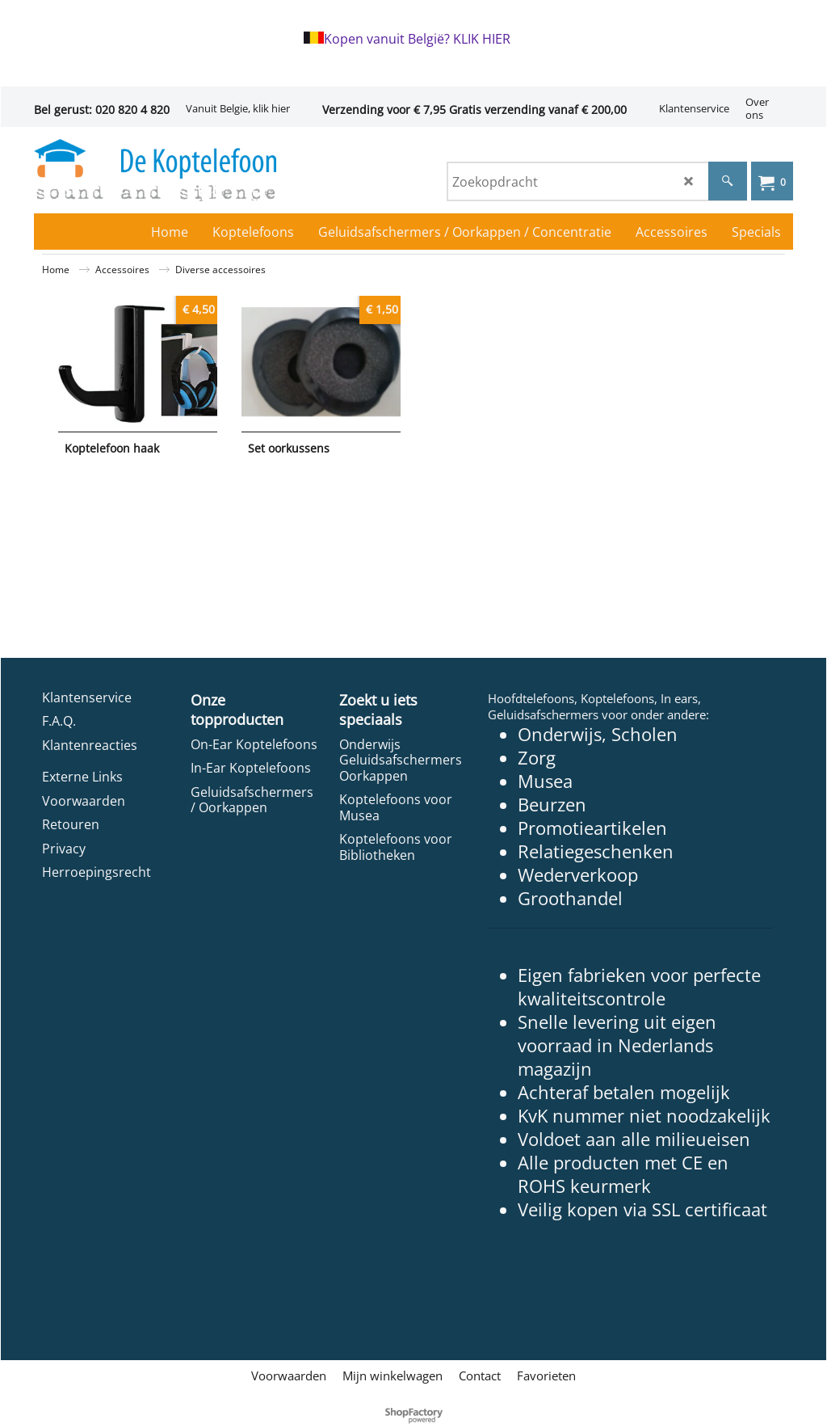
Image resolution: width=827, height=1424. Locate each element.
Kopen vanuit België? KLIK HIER (417, 39)
